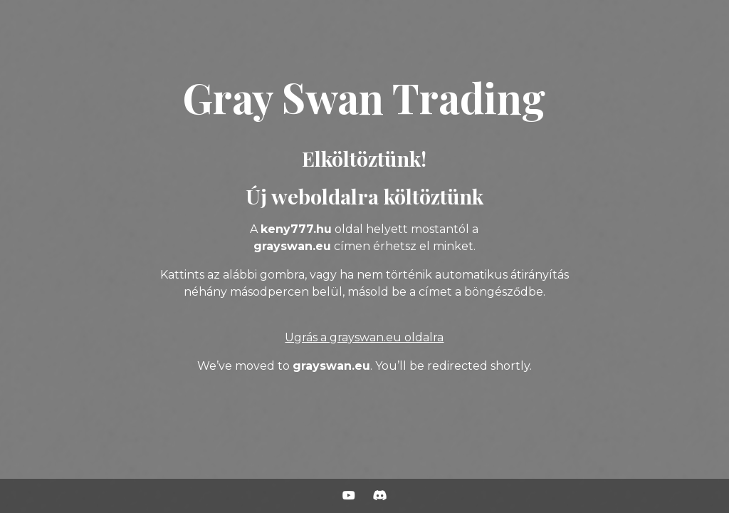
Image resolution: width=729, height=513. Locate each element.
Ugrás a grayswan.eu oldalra (364, 337)
